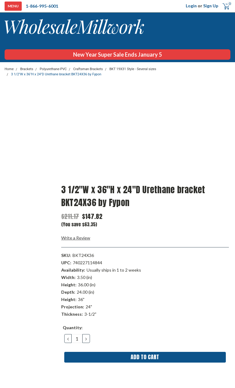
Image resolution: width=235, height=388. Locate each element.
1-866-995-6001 (42, 6)
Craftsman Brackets (88, 69)
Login (191, 5)
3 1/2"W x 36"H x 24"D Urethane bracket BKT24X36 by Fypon (56, 74)
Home (9, 69)
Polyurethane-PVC (53, 69)
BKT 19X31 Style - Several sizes (132, 69)
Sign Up (210, 5)
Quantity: (73, 327)
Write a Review (75, 237)
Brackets (26, 69)
